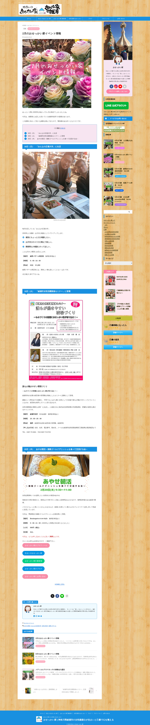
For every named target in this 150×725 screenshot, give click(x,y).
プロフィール (105, 18)
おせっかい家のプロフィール (36, 545)
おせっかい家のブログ (33, 569)
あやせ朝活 (27, 625)
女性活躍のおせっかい (75, 18)
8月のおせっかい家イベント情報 (49, 656)
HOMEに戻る (59, 584)
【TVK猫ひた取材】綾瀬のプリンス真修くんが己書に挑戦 (123, 305)
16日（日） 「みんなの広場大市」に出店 (42, 133)
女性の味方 (45, 625)
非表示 (62, 128)
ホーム (29, 18)
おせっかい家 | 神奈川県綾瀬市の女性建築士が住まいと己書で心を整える (78, 718)
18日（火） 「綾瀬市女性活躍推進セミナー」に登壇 (46, 136)
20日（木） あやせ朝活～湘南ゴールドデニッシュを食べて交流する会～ (53, 139)
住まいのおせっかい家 (44, 18)
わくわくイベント (29, 623)
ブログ (90, 18)
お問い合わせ (121, 18)
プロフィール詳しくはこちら (118, 91)
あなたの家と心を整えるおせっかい (52, 715)
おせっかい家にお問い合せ (35, 576)
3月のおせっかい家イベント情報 (49, 638)
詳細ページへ (118, 331)
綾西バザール (52, 625)
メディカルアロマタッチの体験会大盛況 (52, 674)
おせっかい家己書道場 (59, 18)
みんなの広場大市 (36, 625)
